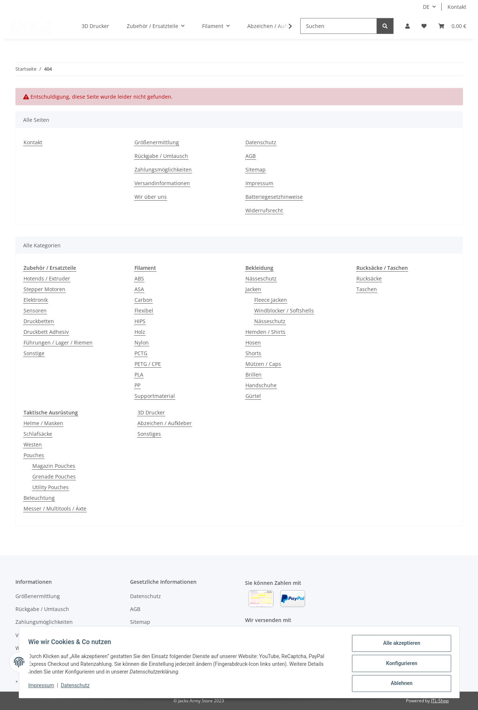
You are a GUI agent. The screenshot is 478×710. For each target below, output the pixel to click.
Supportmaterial (154, 395)
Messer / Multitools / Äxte (55, 508)
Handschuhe (261, 385)
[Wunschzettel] (424, 26)
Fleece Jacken (270, 299)
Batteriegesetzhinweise (274, 196)
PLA (138, 374)
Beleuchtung (39, 497)
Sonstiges (149, 433)
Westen (33, 444)
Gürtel (253, 395)
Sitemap (255, 169)
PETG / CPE (147, 363)
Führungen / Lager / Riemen (58, 342)
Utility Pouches (50, 487)
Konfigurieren (399, 665)
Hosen (253, 342)
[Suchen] (338, 26)
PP (137, 385)
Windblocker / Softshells (284, 310)
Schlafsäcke (38, 433)
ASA (139, 289)
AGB (250, 155)
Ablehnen (399, 684)
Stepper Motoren (44, 289)
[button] (407, 26)
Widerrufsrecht (264, 210)
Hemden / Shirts (265, 331)
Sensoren (35, 310)
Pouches (34, 455)
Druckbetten (39, 321)
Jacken (253, 289)
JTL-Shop (440, 700)
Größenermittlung (156, 142)
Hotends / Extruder (47, 278)
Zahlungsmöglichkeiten (163, 169)
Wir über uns (150, 196)
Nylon (141, 342)
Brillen (253, 374)
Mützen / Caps (263, 363)
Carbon (143, 299)
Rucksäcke (369, 278)
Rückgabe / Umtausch (161, 155)
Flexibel (143, 310)
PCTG (140, 353)
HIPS (139, 321)
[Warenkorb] (452, 26)
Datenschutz (77, 687)
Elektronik (36, 299)
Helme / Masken (43, 423)
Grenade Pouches (54, 476)
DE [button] (426, 6)
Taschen (366, 289)
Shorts (253, 353)
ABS (139, 278)
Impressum (44, 687)
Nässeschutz (261, 278)
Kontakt (457, 6)
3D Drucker (151, 412)
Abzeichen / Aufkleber (164, 423)
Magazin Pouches (53, 465)
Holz (139, 331)
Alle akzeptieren (399, 646)
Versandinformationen (162, 183)
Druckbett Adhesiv (46, 331)
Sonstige (34, 353)
